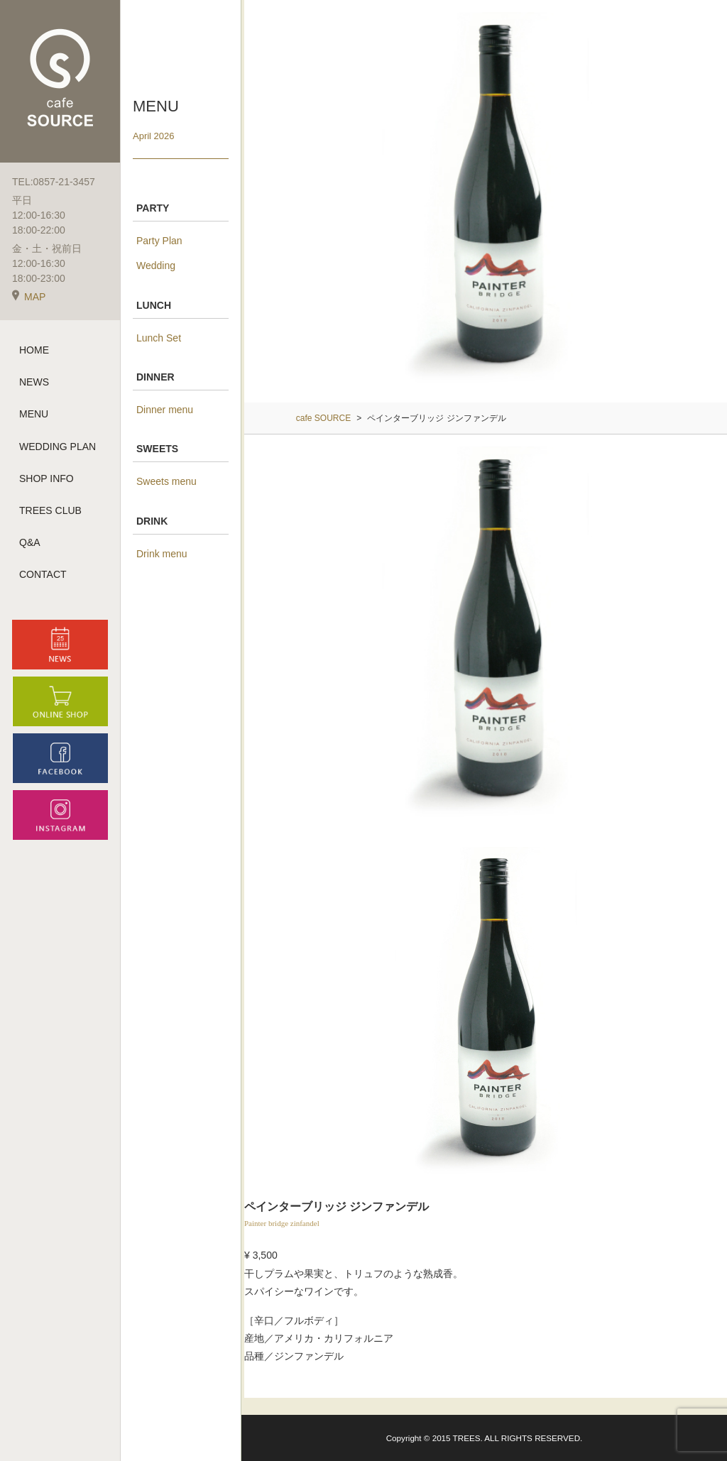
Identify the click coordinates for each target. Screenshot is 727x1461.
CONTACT (43, 574)
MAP (28, 296)
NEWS (34, 382)
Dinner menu (164, 409)
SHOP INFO (46, 478)
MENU (33, 414)
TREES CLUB (50, 510)
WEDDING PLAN (57, 446)
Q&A (29, 542)
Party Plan (159, 240)
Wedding (155, 265)
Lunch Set (158, 338)
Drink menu (161, 553)
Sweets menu (166, 481)
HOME (34, 350)
